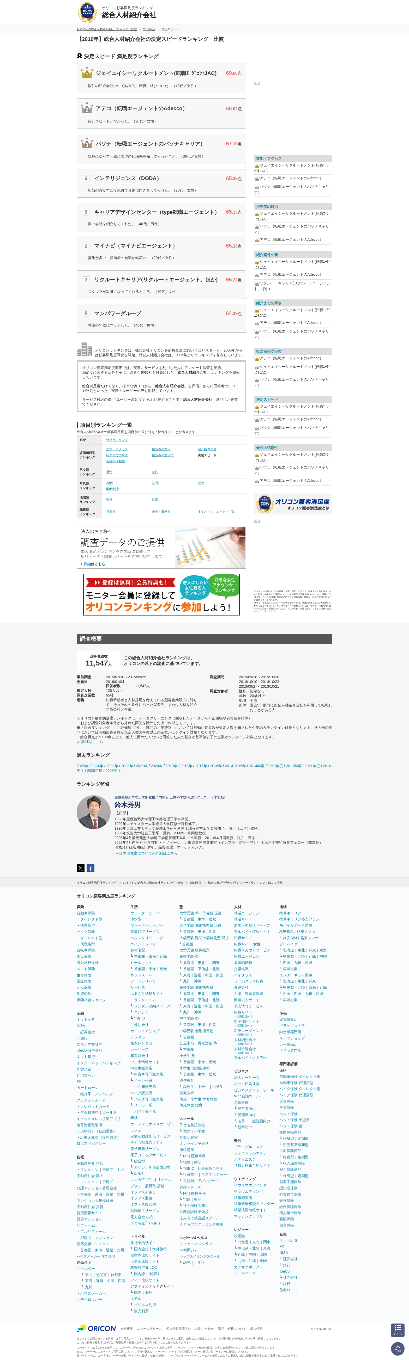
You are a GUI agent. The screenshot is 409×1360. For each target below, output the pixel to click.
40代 (201, 483)
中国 (323, 956)
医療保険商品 (290, 1132)
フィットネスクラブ (195, 1244)
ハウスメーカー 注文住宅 (96, 1256)
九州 (120, 1194)
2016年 (216, 766)
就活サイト (243, 919)
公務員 (188, 1181)
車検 (134, 1118)
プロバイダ (288, 944)
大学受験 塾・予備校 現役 (200, 913)
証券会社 (87, 1032)
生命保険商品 (290, 1151)
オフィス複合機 (143, 1204)
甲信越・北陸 (209, 969)
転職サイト (243, 938)
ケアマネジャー (214, 1174)
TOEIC (188, 1168)
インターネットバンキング (99, 1063)
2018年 (186, 766)
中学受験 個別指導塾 (196, 1031)
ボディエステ (245, 1159)
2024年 (97, 766)
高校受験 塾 (189, 956)
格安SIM (290, 938)
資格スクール (190, 1187)
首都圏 (85, 1194)
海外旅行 (159, 1249)
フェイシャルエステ (250, 1153)
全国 (263, 1261)
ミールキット (141, 963)
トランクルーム (143, 1000)
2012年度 (294, 766)
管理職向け (247, 1115)
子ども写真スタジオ (146, 1142)
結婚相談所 (243, 1198)
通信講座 (186, 1150)
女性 (155, 472)
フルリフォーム (93, 1231)
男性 (109, 472)
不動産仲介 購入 (90, 1176)
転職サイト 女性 (247, 944)
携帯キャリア (290, 913)
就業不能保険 (290, 1182)
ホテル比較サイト (145, 1261)
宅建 (186, 1162)
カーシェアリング (145, 1031)
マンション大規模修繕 (95, 1200)
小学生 (217, 1087)
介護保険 (286, 1200)
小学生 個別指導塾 (194, 1068)
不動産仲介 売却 (90, 1163)
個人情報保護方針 (178, 1329)
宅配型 (139, 1018)
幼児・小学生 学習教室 (198, 1099)
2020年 (157, 766)
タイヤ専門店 (290, 1050)
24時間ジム (188, 1250)
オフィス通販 (141, 1198)
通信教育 (186, 1080)
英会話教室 (188, 1137)
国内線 (139, 1274)
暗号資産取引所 (89, 1125)
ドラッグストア (292, 1026)
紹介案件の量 (207, 449)
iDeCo (284, 1271)
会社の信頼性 (115, 461)
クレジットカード (91, 1100)
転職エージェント (248, 956)
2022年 (127, 766)
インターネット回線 (295, 975)
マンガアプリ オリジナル (151, 1180)
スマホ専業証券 (89, 1044)
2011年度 (312, 766)
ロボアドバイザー (91, 1143)
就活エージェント (248, 913)
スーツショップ (292, 1038)
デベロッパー (91, 1299)
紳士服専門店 (290, 1032)
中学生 (203, 1087)
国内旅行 (141, 1249)
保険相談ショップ (91, 1000)
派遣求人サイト (247, 1000)
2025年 (82, 766)
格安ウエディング (248, 1191)
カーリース (139, 1049)
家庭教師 (186, 1093)
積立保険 (286, 1225)
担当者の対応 (161, 449)
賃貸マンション (89, 1219)
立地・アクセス (117, 449)
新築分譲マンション (93, 1244)
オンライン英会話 (194, 1143)
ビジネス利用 (145, 1305)
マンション (89, 1169)
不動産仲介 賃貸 (90, 1207)
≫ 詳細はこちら (90, 742)
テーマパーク (245, 1273)
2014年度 (256, 766)
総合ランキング (117, 440)
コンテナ (141, 1012)
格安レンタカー (143, 1043)
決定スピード (267, 399)
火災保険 (84, 956)
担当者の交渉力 (163, 455)
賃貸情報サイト (89, 1213)
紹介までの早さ (117, 455)
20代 (109, 483)
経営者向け (247, 1108)
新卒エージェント (248, 1032)
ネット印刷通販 (247, 1084)
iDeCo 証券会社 (90, 1050)
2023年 (112, 766)
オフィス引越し (143, 1192)
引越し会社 (139, 1025)
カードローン (88, 1088)
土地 (120, 1169)
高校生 (188, 1087)
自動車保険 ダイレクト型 (300, 1076)
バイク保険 (86, 932)
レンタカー (139, 1037)
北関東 (101, 1275)
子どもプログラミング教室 (201, 1224)
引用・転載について (232, 1329)
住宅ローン (86, 1075)
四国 (286, 963)
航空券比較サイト (145, 1255)
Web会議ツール (247, 1096)
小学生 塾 (187, 1056)
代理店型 (87, 925)
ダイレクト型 (91, 919)
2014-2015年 (235, 766)
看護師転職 (243, 963)
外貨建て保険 (290, 1194)
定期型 (303, 1138)
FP (185, 1156)
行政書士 (190, 1174)
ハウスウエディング (250, 1185)
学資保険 (84, 994)
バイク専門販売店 (148, 1099)
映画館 (239, 1236)
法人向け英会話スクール (199, 1218)
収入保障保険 (294, 1163)
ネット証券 (86, 1019)
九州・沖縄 (192, 981)
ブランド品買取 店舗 (147, 1186)
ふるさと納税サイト (146, 994)
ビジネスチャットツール (254, 1090)
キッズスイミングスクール (199, 1256)
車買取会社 (139, 1056)
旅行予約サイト (143, 1243)
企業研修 (241, 1102)
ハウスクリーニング (146, 938)
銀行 (84, 1038)
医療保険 (84, 981)
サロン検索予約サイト (252, 1165)
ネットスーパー (143, 975)
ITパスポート (208, 1181)
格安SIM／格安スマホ (297, 932)
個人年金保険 (290, 1213)
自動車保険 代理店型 (296, 1083)
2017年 (201, 766)
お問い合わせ (204, 1329)
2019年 (171, 766)
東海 (98, 1194)
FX (79, 1081)
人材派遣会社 (245, 1050)
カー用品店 (288, 1044)
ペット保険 (86, 969)
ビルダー (87, 1268)
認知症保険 (288, 1188)
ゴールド (109, 1112)
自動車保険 (86, 913)
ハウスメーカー (93, 1293)
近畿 (155, 499)
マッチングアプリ (248, 1216)
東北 (88, 1275)
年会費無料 (89, 1112)
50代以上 (112, 489)
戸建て (107, 1169)
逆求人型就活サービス (252, 925)
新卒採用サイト (247, 1023)
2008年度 (113, 770)
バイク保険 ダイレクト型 (300, 1089)
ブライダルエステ (248, 1147)
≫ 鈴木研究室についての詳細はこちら (146, 853)
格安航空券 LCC (143, 1267)
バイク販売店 (141, 1093)
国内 (137, 1292)
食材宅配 (137, 950)
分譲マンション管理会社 (97, 1188)
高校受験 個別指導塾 (196, 987)
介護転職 (241, 969)
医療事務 (198, 1156)
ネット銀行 (86, 1057)
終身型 (288, 1138)
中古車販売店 (141, 1068)
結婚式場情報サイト (250, 1210)
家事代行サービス (145, 932)
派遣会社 (241, 987)
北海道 (188, 963)
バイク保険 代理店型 (296, 1095)
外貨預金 (84, 1069)
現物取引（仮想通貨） (98, 1131)
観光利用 (141, 1311)
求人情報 (256, 1329)
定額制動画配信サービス (150, 1136)
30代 (155, 483)
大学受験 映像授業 (194, 950)
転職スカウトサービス (252, 950)
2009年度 (95, 770)
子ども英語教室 (192, 1125)
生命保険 (84, 975)
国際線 (154, 1274)
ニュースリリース (149, 1329)
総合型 (139, 1161)
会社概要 (127, 1329)
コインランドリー (145, 944)
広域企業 (290, 969)
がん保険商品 (290, 1169)
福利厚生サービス (145, 1211)
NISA (81, 1026)
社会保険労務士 (210, 1168)
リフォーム (86, 1225)
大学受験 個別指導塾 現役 (200, 925)
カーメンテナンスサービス (152, 1124)
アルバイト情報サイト (252, 932)
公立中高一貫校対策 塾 (198, 1043)
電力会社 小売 (141, 1217)
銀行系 (85, 1094)
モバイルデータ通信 (295, 925)
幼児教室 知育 (190, 1105)
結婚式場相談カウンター (254, 1204)
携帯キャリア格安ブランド (301, 919)
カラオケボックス (248, 1267)
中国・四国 (116, 1281)
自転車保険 (86, 950)
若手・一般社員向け (254, 1121)
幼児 (186, 1131)
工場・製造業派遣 (248, 994)
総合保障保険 (290, 1207)
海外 (148, 1292)
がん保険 (84, 987)
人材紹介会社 (245, 1041)
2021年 (142, 766)
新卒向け (245, 1127)
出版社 (139, 1173)
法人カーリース (247, 1077)
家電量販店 (288, 1019)
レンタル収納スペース (152, 1006)
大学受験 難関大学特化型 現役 (204, 938)
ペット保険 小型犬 (294, 1120)
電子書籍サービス (145, 1149)
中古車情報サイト (145, 1062)
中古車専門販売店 (148, 1074)
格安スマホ (309, 938)
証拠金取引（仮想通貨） (100, 1137)
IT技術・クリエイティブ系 (216, 512)
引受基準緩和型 (296, 1145)
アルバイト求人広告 (250, 1058)
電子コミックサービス (148, 1155)
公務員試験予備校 (194, 1212)
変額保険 (286, 1219)
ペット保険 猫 (290, 1126)
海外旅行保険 (88, 963)
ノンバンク (104, 1094)
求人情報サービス (248, 1006)
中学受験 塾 (189, 1018)
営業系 (111, 512)
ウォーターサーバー (146, 913)
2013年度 (275, 766)
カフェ (135, 1130)
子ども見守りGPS (145, 1223)
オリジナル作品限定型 (152, 1167)
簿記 (197, 1162)
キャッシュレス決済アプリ (99, 1119)
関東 (109, 499)
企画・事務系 (161, 512)
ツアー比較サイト (145, 1280)
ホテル (135, 1298)
